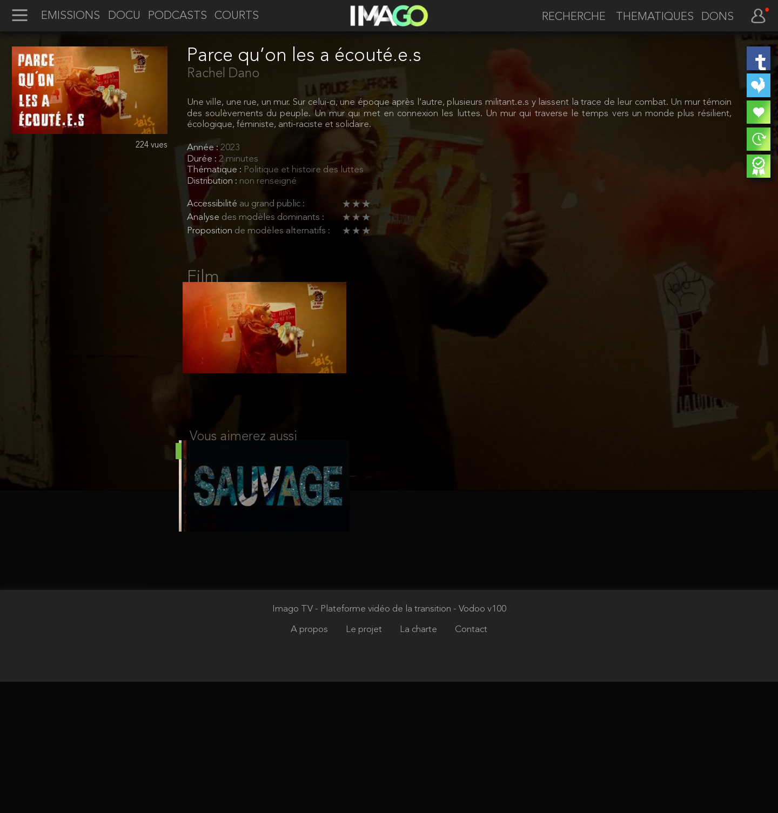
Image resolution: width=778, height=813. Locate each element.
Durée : (203, 159)
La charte (419, 760)
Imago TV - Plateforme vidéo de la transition (362, 740)
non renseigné (268, 181)
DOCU (124, 16)
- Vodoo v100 (479, 740)
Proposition (210, 231)
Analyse (204, 217)
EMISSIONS (70, 16)
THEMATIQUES (655, 17)
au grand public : (272, 204)
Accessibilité (213, 204)
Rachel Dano (223, 74)
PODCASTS (177, 16)
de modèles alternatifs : (282, 231)
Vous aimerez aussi (243, 448)
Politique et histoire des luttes (304, 169)
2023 (230, 147)
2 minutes (238, 159)
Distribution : (213, 181)
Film (203, 277)
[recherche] (570, 17)
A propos (310, 760)
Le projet (365, 760)
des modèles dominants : (273, 217)
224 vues (151, 145)
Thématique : (215, 169)
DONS (717, 17)
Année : (203, 147)
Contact (471, 760)
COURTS (236, 16)
